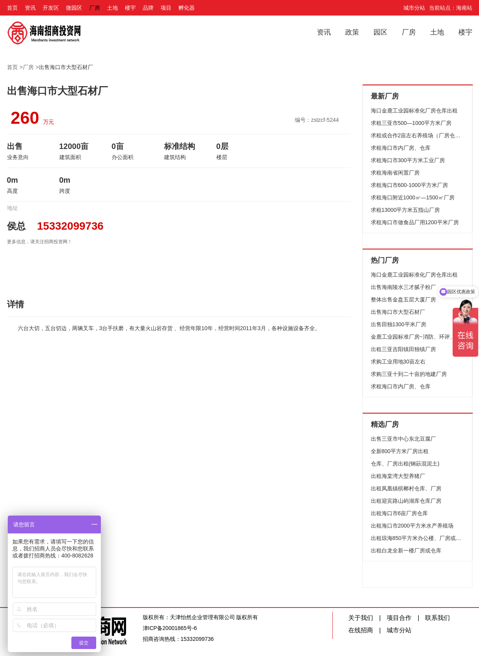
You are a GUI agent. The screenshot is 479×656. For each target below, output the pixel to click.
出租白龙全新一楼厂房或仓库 (406, 550)
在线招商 (360, 630)
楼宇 (130, 8)
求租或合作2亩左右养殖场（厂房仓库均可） (418, 135)
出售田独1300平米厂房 (398, 324)
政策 (352, 32)
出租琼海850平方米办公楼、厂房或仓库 (418, 538)
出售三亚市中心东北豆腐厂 (403, 439)
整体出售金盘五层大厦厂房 (403, 299)
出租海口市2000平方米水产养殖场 (412, 526)
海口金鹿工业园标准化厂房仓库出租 (414, 110)
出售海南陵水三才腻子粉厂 (403, 287)
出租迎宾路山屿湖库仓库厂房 (406, 501)
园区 (380, 32)
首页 (12, 8)
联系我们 (437, 617)
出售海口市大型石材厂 (66, 67)
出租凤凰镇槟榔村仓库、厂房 (406, 488)
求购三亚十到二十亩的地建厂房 (409, 374)
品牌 (148, 8)
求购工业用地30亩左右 (398, 361)
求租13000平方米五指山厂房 (405, 210)
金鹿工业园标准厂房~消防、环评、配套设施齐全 (418, 337)
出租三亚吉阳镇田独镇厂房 (403, 349)
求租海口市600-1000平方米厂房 (409, 185)
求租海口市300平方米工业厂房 (408, 160)
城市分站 (414, 8)
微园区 (74, 8)
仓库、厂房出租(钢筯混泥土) (405, 463)
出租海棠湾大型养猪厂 (398, 476)
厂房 (94, 8)
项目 (166, 8)
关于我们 (360, 617)
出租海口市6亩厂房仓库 (399, 513)
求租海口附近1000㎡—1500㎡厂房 (413, 197)
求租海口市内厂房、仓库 (401, 148)
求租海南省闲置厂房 (395, 173)
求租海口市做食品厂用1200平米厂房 (415, 222)
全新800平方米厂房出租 (400, 451)
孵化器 (186, 8)
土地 (112, 8)
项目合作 (399, 617)
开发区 (51, 8)
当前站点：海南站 (450, 8)
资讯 (30, 8)
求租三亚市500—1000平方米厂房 (411, 123)
